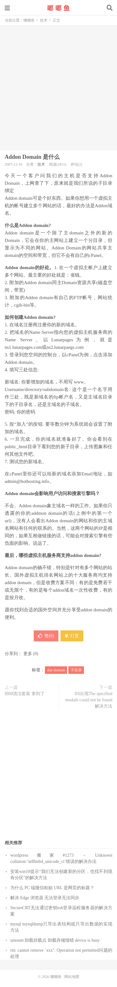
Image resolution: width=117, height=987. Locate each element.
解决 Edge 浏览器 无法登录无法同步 (44, 897)
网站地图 (71, 976)
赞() (46, 636)
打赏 (72, 636)
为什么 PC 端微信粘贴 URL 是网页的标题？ (52, 887)
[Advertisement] (58, 87)
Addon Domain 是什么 (32, 157)
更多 (27, 653)
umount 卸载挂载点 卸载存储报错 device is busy (55, 940)
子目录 (76, 670)
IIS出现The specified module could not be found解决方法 (88, 700)
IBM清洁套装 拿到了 (25, 693)
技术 (43, 20)
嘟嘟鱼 (58, 8)
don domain (56, 670)
